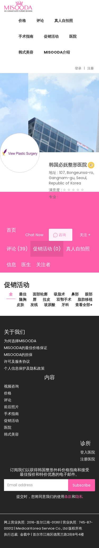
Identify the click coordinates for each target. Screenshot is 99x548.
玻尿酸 (49, 304)
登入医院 (87, 452)
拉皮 (46, 299)
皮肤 (20, 304)
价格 (22, 20)
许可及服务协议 (17, 361)
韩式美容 (25, 52)
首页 (11, 230)
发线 (34, 304)
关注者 (43, 264)
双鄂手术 (63, 299)
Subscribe (82, 485)
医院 (73, 36)
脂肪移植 (85, 299)
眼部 (88, 294)
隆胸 (22, 299)
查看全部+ (83, 304)
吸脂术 (59, 294)
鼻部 (75, 294)
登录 (78, 68)
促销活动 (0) (47, 248)
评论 (40, 20)
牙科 (65, 304)
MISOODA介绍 (57, 52)
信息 (11, 264)
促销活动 (51, 36)
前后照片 (11, 406)
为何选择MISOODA (20, 341)
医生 (26, 264)
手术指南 (25, 36)
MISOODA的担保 (18, 354)
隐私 (79, 496)
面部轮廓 (40, 294)
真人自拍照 (63, 20)
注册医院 (87, 459)
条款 (68, 496)
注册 (90, 68)
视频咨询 (11, 386)
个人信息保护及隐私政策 (24, 368)
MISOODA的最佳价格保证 (25, 347)
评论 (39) (17, 248)
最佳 (22, 294)
